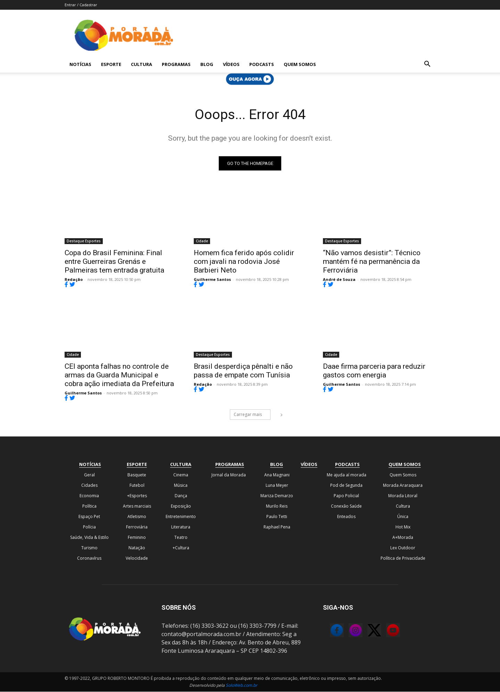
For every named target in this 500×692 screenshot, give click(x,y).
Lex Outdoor (402, 548)
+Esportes (137, 496)
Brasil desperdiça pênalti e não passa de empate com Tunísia (243, 371)
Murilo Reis (277, 506)
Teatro (181, 538)
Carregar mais (252, 415)
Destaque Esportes (84, 241)
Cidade (202, 241)
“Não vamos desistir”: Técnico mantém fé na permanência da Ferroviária (371, 262)
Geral (89, 475)
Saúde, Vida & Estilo (89, 538)
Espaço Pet (89, 517)
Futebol (137, 486)
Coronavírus (89, 558)
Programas (176, 64)
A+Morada (402, 538)
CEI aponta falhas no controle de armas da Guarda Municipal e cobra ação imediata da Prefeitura (119, 375)
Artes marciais (137, 506)
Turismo (89, 548)
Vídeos (231, 64)
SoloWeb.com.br (241, 686)
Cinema (180, 475)
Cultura (141, 64)
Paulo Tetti (276, 517)
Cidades (89, 486)
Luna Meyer (277, 486)
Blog (206, 64)
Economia (89, 496)
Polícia (89, 527)
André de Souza (339, 279)
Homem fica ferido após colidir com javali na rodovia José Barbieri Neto (244, 262)
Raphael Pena (277, 527)
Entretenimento (181, 517)
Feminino (137, 538)
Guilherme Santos (212, 279)
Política (89, 506)
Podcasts (261, 64)
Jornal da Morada (228, 475)
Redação (74, 279)
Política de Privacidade (403, 558)
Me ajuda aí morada (346, 475)
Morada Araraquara (403, 486)
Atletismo (136, 517)
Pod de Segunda (346, 486)
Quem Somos (300, 64)
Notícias (80, 64)
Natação (136, 548)
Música (181, 486)
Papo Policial (346, 496)
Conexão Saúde (346, 506)
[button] (427, 64)
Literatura (180, 527)
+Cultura (181, 548)
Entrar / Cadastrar (81, 4)
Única (402, 517)
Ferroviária (137, 527)
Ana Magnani (277, 475)
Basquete (136, 475)
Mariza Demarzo (276, 496)
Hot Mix (402, 527)
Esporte (111, 64)
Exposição (181, 506)
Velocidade (137, 558)
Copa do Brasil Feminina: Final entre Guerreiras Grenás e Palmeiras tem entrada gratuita (114, 262)
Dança (181, 496)
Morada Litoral (402, 496)
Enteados (346, 517)
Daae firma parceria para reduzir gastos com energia (374, 371)
